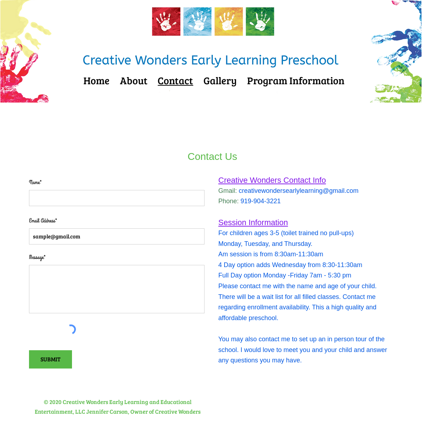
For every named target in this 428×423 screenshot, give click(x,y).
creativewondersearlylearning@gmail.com (299, 190)
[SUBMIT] (50, 359)
